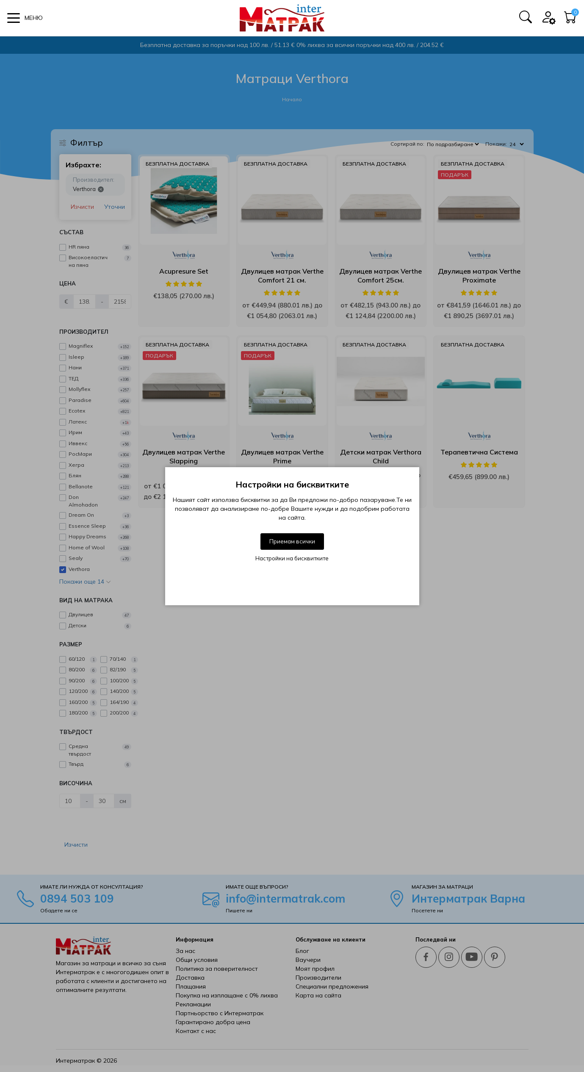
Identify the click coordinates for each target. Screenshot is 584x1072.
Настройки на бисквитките (292, 558)
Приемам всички (292, 541)
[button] (25, 18)
